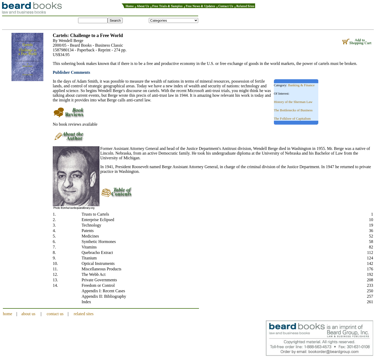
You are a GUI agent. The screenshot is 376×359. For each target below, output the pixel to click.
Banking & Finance (301, 85)
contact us (55, 314)
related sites (83, 314)
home (7, 314)
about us (28, 314)
